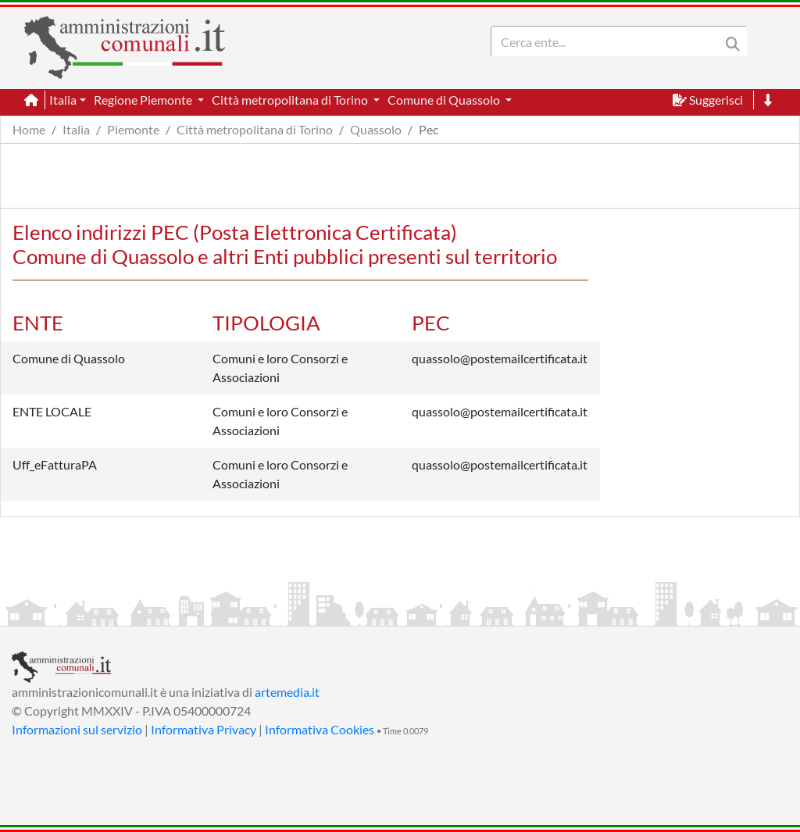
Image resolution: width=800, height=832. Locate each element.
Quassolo (376, 129)
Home (28, 129)
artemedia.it (287, 691)
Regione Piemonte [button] (144, 99)
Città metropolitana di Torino (255, 129)
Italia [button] (63, 99)
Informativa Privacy (203, 729)
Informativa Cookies (319, 729)
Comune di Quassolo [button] (445, 99)
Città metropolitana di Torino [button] (291, 99)
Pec (428, 129)
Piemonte (133, 129)
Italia (76, 129)
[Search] (608, 41)
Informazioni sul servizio (77, 729)
